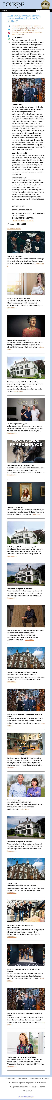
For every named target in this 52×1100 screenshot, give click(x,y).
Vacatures (42, 1083)
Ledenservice (22, 1079)
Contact (46, 1079)
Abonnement (10, 1079)
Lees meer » (11, 308)
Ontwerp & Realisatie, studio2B (26, 1096)
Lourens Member (35, 1079)
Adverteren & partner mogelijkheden (23, 1083)
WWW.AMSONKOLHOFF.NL (23, 220)
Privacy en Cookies (38, 1087)
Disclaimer (28, 1091)
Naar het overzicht (14, 229)
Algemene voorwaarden (20, 1087)
